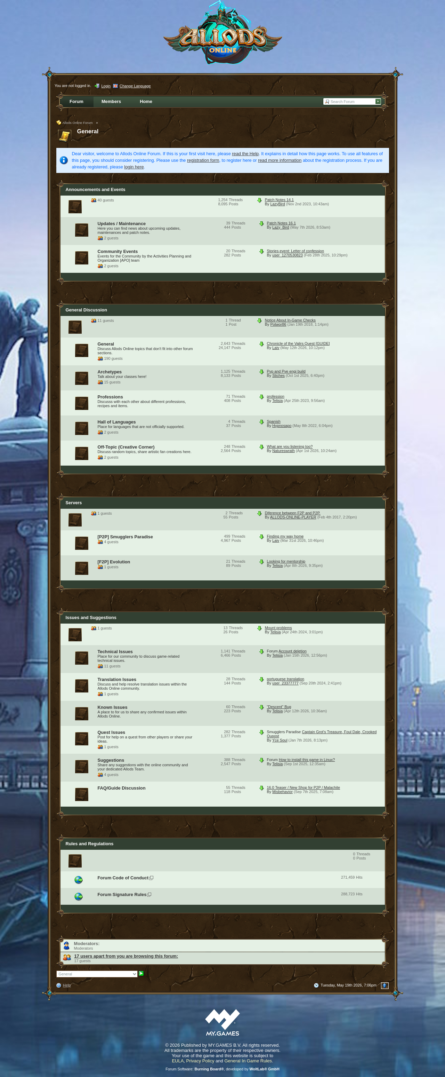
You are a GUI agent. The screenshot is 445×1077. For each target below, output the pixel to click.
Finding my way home (285, 536)
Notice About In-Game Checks (290, 320)
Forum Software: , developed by (222, 1069)
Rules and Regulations (90, 843)
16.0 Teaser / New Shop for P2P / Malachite (303, 787)
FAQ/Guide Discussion (122, 788)
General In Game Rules (248, 1060)
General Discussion (86, 309)
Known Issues (113, 707)
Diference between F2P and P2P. (293, 513)
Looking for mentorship (286, 561)
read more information (279, 160)
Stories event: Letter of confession (295, 251)
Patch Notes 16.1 (281, 223)
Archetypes (110, 371)
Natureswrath (283, 451)
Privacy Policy (200, 1060)
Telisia (277, 400)
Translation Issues (117, 679)
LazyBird (277, 204)
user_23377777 (285, 683)
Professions (110, 396)
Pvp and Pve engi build (286, 371)
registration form (203, 160)
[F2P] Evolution (114, 561)
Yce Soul (280, 740)
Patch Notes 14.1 (279, 200)
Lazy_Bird (280, 227)
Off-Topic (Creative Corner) (126, 447)
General (88, 131)
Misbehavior (282, 792)
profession (275, 396)
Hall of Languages (117, 422)
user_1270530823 (287, 255)
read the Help (245, 153)
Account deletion (292, 651)
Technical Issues (115, 651)
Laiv (275, 348)
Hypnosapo (281, 425)
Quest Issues (112, 732)
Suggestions (111, 760)
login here (134, 166)
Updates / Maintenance (122, 223)
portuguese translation (286, 679)
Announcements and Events (96, 189)
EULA (178, 1060)
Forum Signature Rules (122, 894)
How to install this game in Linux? (307, 760)
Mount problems (278, 628)
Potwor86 (278, 324)
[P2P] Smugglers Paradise (125, 536)
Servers (74, 502)
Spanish (274, 421)
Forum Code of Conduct (123, 877)
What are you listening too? (290, 446)
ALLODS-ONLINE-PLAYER (293, 517)
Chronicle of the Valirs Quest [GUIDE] (298, 343)
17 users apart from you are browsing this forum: (126, 956)
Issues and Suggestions (91, 617)
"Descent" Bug (279, 707)
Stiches (278, 375)
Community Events (118, 251)
